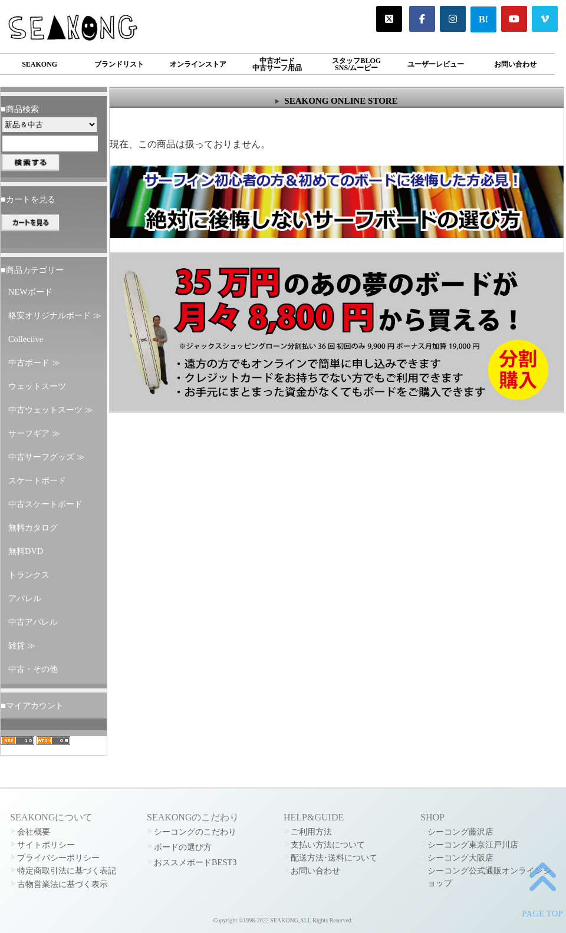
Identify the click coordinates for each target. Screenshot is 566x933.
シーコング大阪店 (460, 857)
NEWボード (30, 291)
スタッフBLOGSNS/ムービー (356, 64)
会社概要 (33, 831)
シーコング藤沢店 (460, 831)
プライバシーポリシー (58, 857)
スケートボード (37, 480)
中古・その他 (33, 669)
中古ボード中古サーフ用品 (277, 64)
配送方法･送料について (334, 857)
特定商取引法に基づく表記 (66, 870)
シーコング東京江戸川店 (472, 844)
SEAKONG (39, 64)
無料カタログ (33, 527)
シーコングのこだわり (195, 831)
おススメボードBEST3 (195, 862)
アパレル (24, 598)
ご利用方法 (311, 831)
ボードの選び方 (183, 847)
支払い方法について (328, 844)
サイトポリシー (46, 844)
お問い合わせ (515, 64)
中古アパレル (33, 622)
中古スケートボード (45, 504)
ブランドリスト (119, 64)
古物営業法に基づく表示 (62, 884)
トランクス (29, 574)
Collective (25, 339)
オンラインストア (198, 64)
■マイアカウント (32, 705)
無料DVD (25, 551)
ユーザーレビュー (435, 64)
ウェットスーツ (37, 386)
